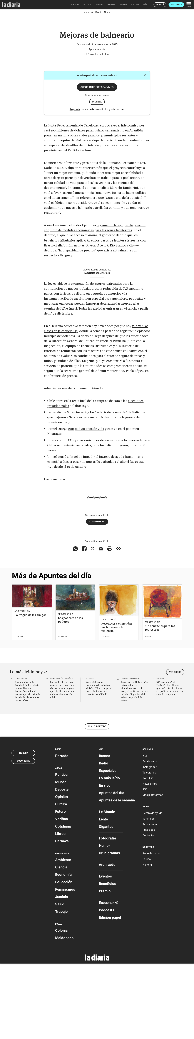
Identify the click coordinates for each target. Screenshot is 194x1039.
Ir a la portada (97, 802)
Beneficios (107, 959)
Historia (147, 940)
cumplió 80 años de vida (86, 503)
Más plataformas (152, 870)
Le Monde (107, 887)
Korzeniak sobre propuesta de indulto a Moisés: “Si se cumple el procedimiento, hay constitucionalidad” (99, 763)
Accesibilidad (150, 899)
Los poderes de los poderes (70, 695)
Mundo (61, 857)
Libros (60, 909)
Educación (63, 957)
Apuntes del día (97, 124)
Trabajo (61, 987)
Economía (63, 950)
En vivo (104, 861)
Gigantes (106, 902)
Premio (105, 966)
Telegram (149, 847)
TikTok (147, 853)
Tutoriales (148, 894)
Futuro (60, 887)
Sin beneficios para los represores (160, 703)
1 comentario (97, 597)
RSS (144, 864)
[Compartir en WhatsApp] (75, 624)
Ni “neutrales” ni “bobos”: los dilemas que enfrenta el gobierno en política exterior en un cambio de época (170, 763)
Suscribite (176, 4)
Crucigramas (109, 928)
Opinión (61, 872)
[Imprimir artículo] (110, 624)
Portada (61, 831)
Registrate (75, 184)
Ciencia (61, 943)
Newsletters (149, 859)
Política (61, 850)
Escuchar (108, 978)
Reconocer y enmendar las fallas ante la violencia (116, 702)
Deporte (62, 865)
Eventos (105, 951)
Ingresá (160, 4)
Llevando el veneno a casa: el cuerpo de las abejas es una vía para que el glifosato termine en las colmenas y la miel (63, 765)
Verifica (61, 894)
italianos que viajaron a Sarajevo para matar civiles (96, 490)
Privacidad (148, 905)
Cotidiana (63, 902)
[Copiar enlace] (118, 624)
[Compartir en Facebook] (84, 624)
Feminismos (65, 965)
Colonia (61, 1006)
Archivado (107, 940)
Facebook (149, 836)
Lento (103, 894)
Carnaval (62, 916)
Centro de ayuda (152, 888)
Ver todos (175, 747)
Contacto (148, 910)
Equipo (146, 934)
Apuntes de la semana (117, 875)
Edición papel (110, 993)
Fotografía (107, 913)
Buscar (104, 831)
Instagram (149, 842)
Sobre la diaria (151, 928)
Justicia (61, 972)
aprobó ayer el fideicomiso (119, 200)
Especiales (107, 846)
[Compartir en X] (92, 624)
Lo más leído (109, 853)
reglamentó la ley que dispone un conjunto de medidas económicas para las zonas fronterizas (95, 303)
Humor (104, 921)
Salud (59, 980)
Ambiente (63, 935)
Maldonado (64, 1013)
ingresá (97, 177)
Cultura (61, 880)
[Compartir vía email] (101, 624)
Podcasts (106, 985)
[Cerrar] (145, 150)
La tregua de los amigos (30, 690)
